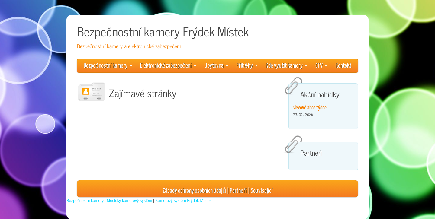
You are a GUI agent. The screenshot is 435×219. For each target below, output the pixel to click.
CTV (321, 65)
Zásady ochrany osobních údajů (194, 190)
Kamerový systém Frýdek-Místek (183, 200)
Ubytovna (216, 65)
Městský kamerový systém (129, 200)
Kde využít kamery (286, 65)
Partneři (238, 190)
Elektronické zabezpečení (168, 65)
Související (261, 190)
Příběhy (246, 65)
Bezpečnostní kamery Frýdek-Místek (163, 31)
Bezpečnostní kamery (108, 65)
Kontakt (343, 65)
